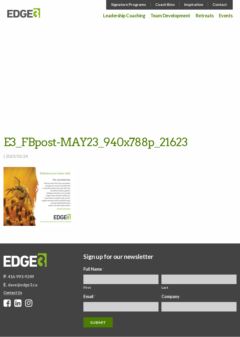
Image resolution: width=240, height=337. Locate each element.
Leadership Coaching (124, 15)
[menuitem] (129, 4)
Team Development (170, 15)
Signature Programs (128, 4)
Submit (98, 322)
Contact (220, 4)
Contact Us (13, 292)
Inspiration (193, 4)
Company (170, 296)
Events (226, 15)
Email (89, 296)
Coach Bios (165, 4)
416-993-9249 (21, 276)
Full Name (93, 269)
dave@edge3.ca (22, 284)
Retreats (204, 15)
